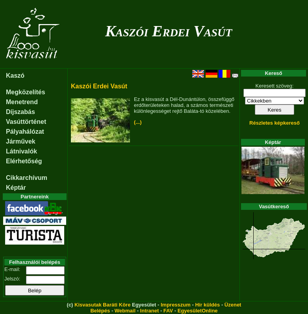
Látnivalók (21, 151)
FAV (168, 311)
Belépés (100, 311)
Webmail (125, 311)
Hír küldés (207, 305)
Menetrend (22, 102)
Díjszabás (20, 111)
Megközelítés (25, 92)
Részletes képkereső (274, 123)
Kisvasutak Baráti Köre (102, 305)
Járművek (20, 141)
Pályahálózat (25, 131)
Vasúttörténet (26, 121)
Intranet (149, 311)
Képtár (16, 187)
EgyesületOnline (198, 311)
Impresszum (176, 305)
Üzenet (233, 305)
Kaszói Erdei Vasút (168, 31)
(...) (138, 122)
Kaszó (15, 75)
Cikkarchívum (26, 177)
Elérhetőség (24, 161)
